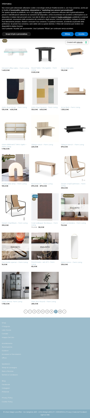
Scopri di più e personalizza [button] (16, 34)
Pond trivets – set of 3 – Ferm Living (42, 263)
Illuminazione (7, 347)
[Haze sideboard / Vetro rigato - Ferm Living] (15, 128)
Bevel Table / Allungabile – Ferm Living (44, 69)
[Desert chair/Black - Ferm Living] (15, 207)
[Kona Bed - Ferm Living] (74, 91)
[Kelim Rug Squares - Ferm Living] (45, 91)
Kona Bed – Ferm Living (70, 107)
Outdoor (5, 351)
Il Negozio (6, 326)
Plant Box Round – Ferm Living (43, 301)
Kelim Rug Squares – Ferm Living (44, 107)
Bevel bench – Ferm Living (41, 184)
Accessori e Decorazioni (11, 354)
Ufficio (4, 358)
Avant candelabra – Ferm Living (73, 223)
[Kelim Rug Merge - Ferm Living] (15, 91)
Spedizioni (6, 364)
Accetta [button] (81, 34)
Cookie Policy (7, 402)
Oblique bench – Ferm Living (72, 144)
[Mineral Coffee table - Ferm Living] (15, 52)
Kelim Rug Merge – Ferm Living (14, 107)
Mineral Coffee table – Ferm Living (15, 68)
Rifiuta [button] (67, 34)
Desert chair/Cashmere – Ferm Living (73, 185)
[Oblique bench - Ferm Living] (74, 128)
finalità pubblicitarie (64, 17)
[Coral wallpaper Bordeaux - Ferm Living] (45, 207)
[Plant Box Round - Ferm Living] (45, 285)
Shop (4, 323)
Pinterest (5, 392)
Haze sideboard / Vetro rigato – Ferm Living (14, 145)
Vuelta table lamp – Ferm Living (14, 184)
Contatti (5, 334)
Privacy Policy (7, 398)
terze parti (38, 12)
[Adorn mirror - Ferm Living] (74, 246)
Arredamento (7, 343)
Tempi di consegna (9, 367)
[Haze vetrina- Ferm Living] (15, 285)
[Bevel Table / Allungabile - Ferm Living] (45, 52)
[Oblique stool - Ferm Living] (45, 128)
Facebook (6, 384)
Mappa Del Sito (8, 337)
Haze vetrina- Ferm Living (12, 301)
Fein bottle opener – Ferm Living (15, 262)
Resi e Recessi (7, 371)
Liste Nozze (6, 330)
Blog (4, 381)
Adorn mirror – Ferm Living (71, 262)
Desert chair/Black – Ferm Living (15, 223)
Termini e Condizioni (10, 375)
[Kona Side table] (74, 52)
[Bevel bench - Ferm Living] (45, 167)
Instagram (6, 388)
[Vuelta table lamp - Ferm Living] (15, 167)
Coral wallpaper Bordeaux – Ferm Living (44, 224)
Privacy (68, 412)
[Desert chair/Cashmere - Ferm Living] (74, 167)
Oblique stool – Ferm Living (42, 144)
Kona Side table (67, 68)
